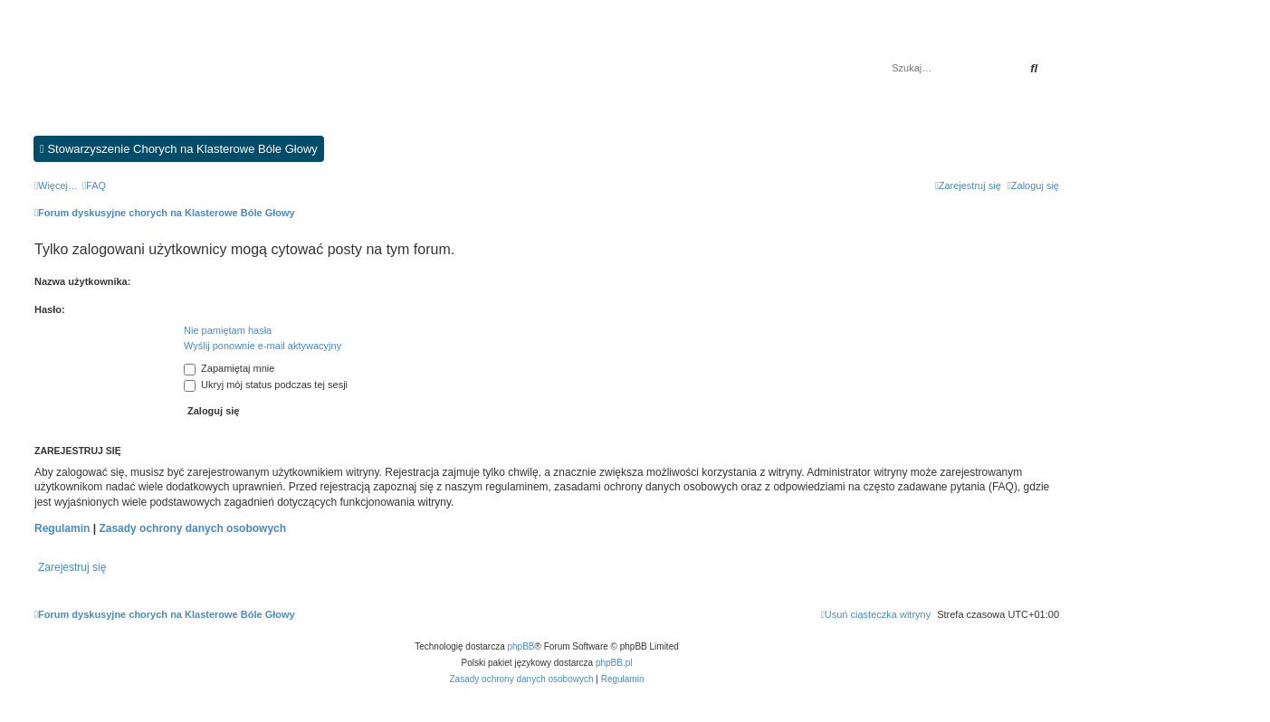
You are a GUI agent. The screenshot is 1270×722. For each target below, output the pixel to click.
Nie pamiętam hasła (228, 330)
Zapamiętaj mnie (229, 368)
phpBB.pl (614, 663)
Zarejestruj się (72, 567)
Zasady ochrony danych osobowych (192, 528)
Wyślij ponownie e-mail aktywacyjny (262, 345)
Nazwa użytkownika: (82, 281)
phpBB (521, 646)
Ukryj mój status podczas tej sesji (266, 384)
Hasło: (49, 309)
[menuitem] (94, 185)
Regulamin (62, 528)
